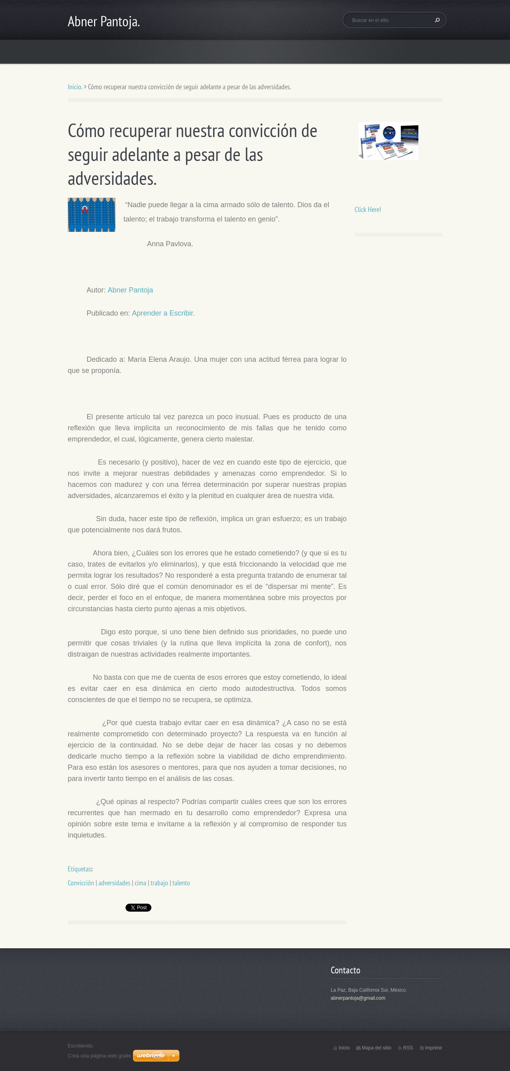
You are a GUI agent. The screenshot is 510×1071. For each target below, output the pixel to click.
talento (181, 882)
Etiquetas (79, 868)
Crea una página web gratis (99, 1056)
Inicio (344, 1048)
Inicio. (75, 86)
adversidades (114, 882)
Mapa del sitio (376, 1048)
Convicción (81, 882)
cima (140, 882)
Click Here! (368, 209)
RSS (408, 1048)
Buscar (436, 20)
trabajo (159, 882)
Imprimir (433, 1048)
